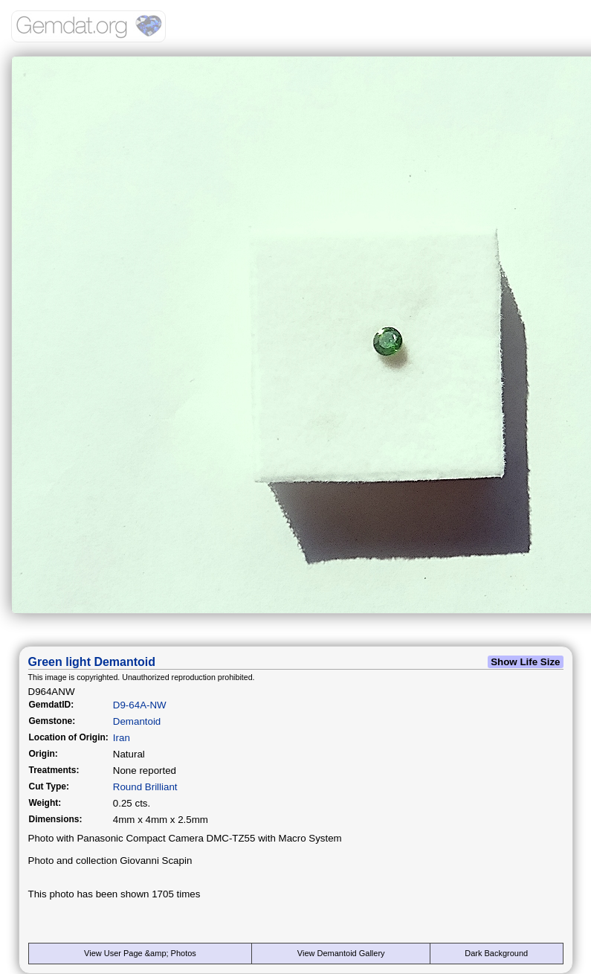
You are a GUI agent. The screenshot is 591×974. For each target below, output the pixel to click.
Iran (121, 737)
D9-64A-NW (140, 705)
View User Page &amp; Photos (140, 953)
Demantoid (137, 721)
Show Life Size (525, 661)
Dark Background (496, 953)
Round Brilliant (145, 786)
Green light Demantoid (92, 662)
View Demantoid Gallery (341, 953)
